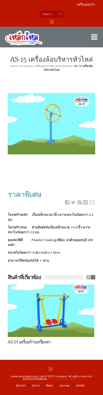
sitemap (64, 385)
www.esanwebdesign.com (63, 379)
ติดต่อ (49, 385)
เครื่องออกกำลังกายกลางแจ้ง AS (53, 66)
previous (88, 277)
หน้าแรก (21, 385)
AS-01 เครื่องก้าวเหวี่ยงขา (29, 342)
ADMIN (80, 385)
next (93, 277)
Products (26, 66)
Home (14, 66)
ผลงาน (36, 385)
